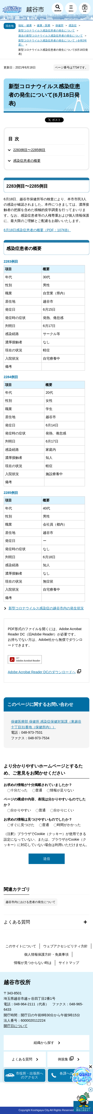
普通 (38, 790)
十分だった (19, 790)
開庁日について (16, 1026)
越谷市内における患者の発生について (30, 902)
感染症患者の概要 (27, 161)
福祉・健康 (25, 25)
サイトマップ (69, 963)
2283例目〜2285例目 (29, 150)
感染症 (73, 25)
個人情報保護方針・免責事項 (46, 954)
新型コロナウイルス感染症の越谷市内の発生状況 (46, 608)
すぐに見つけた (22, 825)
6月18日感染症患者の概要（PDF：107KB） (37, 230)
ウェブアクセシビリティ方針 (65, 946)
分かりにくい (63, 810)
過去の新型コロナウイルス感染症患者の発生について (50, 35)
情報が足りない (62, 790)
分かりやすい (20, 810)
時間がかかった (69, 825)
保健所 (59, 25)
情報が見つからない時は (33, 963)
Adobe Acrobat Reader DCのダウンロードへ (44, 672)
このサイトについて (20, 946)
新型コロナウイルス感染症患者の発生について (46, 30)
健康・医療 (43, 25)
